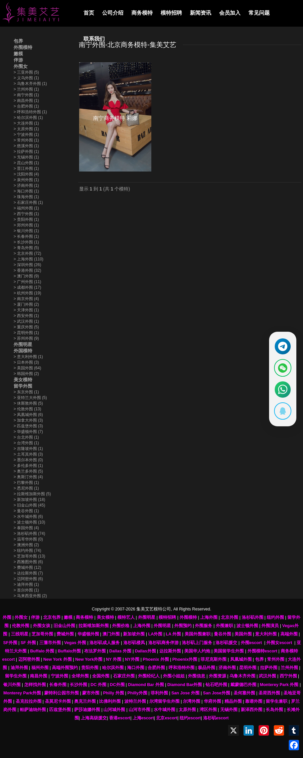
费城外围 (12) (27, 567)
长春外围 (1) (26, 236)
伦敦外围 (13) (27, 409)
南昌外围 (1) (26, 100)
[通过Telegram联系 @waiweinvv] (282, 345)
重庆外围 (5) (26, 327)
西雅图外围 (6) (28, 562)
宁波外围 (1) (26, 134)
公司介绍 (112, 13)
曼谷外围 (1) (26, 511)
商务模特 (142, 13)
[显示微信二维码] (282, 368)
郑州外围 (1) (26, 225)
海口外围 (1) (26, 191)
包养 (18, 41)
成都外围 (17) (27, 287)
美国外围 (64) (27, 368)
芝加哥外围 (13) (29, 556)
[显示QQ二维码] (282, 412)
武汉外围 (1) (26, 321)
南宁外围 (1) (26, 95)
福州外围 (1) (26, 208)
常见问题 (259, 13)
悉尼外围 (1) (26, 488)
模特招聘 (171, 13)
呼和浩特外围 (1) (30, 112)
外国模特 (23, 350)
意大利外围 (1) (28, 356)
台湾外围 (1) (26, 443)
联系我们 (94, 39)
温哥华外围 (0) (28, 539)
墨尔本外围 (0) (28, 460)
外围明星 (23, 344)
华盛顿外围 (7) (28, 431)
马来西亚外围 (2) (30, 595)
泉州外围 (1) (26, 180)
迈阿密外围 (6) (28, 578)
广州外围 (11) (27, 281)
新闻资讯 (200, 13)
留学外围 (23, 386)
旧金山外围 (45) (29, 505)
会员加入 (229, 13)
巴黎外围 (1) (26, 482)
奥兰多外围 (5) (28, 471)
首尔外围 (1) (26, 590)
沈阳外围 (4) (26, 174)
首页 (88, 13)
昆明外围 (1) (26, 332)
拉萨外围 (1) (26, 151)
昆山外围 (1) (26, 163)
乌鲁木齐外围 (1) (30, 83)
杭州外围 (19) (27, 293)
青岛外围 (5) (26, 247)
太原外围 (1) (26, 129)
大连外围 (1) (26, 123)
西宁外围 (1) (26, 213)
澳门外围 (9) (26, 276)
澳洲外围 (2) (26, 545)
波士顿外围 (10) (29, 522)
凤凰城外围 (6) (28, 414)
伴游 (18, 60)
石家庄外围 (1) (28, 202)
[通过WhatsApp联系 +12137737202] (282, 390)
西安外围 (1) (26, 315)
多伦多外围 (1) (28, 465)
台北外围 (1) (26, 437)
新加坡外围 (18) (29, 499)
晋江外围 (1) (26, 168)
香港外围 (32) (27, 270)
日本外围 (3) (26, 362)
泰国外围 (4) (26, 528)
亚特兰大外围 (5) (30, 397)
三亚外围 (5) (26, 72)
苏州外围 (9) (26, 338)
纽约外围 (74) (27, 550)
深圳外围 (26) (27, 264)
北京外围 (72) (27, 253)
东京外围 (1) (26, 392)
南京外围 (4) (26, 298)
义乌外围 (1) (26, 78)
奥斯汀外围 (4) (28, 477)
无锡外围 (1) (26, 157)
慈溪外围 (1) (26, 146)
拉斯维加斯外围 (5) (32, 494)
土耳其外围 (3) (28, 454)
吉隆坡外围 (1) (28, 448)
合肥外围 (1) (26, 106)
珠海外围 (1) (26, 196)
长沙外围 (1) (26, 242)
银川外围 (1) (26, 230)
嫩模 (18, 53)
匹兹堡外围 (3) (28, 426)
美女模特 (23, 379)
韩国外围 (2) (26, 373)
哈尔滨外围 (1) (28, 117)
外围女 (21, 66)
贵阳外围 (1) (26, 219)
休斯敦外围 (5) (28, 403)
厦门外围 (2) (26, 304)
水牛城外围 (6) (28, 516)
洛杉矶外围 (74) (29, 533)
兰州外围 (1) (26, 89)
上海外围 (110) (29, 259)
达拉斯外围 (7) (28, 573)
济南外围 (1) (26, 185)
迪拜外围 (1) (26, 584)
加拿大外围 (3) (28, 420)
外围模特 (23, 47)
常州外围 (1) (26, 140)
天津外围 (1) (26, 310)
